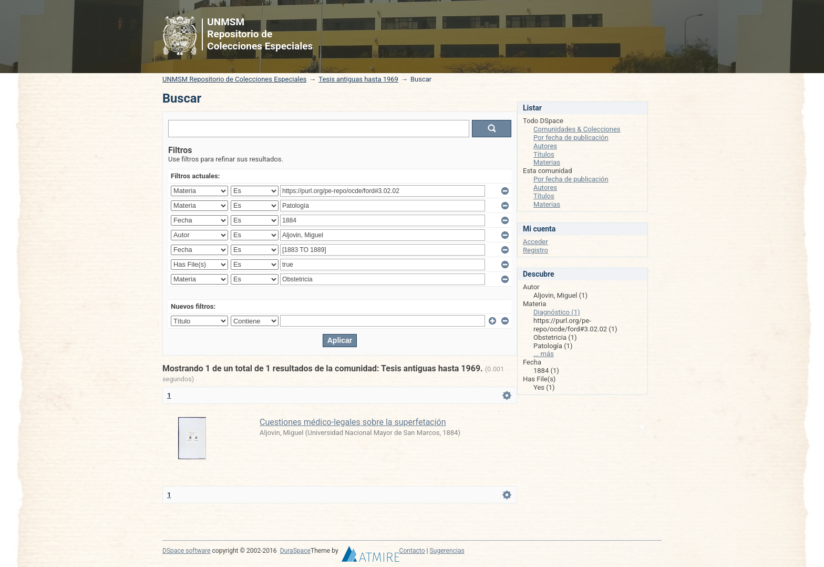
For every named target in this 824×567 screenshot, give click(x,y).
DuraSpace (295, 550)
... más (543, 354)
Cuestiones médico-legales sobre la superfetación (353, 422)
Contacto (412, 550)
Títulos (543, 154)
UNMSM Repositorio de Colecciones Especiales (234, 79)
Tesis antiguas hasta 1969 (358, 79)
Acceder (535, 242)
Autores (545, 146)
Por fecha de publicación (571, 137)
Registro (535, 250)
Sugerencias (447, 550)
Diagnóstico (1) (556, 312)
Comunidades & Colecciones (577, 129)
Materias (546, 162)
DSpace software (186, 550)
